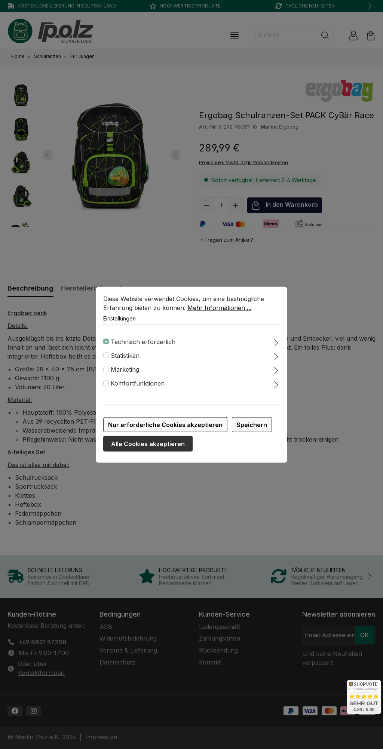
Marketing (125, 369)
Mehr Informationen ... (219, 307)
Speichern (252, 424)
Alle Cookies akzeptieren (148, 443)
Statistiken (125, 355)
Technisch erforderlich (143, 341)
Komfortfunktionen (138, 383)
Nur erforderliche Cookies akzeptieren (165, 424)
